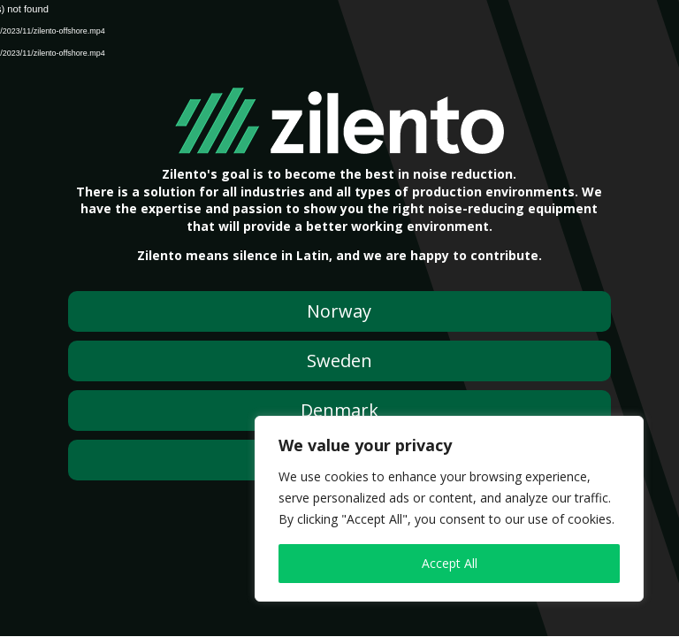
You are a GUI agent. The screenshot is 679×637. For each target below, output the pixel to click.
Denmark (339, 410)
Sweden (339, 360)
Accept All (449, 563)
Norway (339, 311)
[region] (449, 509)
